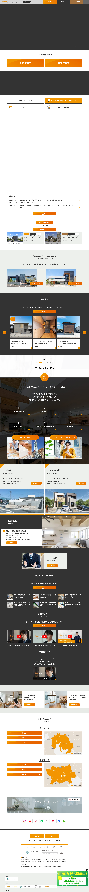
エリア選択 (33, 1)
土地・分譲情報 (76, 2)
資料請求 (63, 2)
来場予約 (50, 2)
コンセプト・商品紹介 (44, 377)
